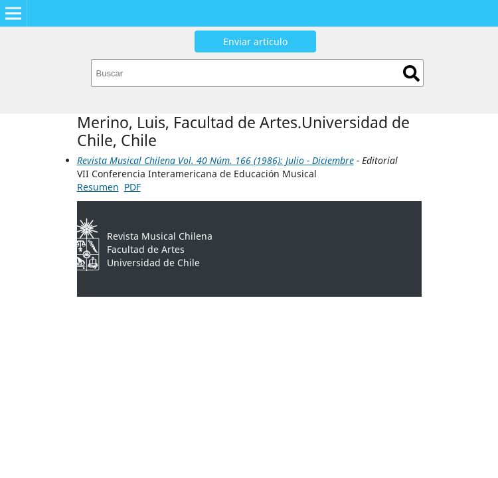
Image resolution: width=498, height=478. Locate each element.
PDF (132, 187)
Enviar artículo (255, 41)
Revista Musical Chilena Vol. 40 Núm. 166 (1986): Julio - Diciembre (215, 160)
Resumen (98, 187)
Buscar (411, 73)
